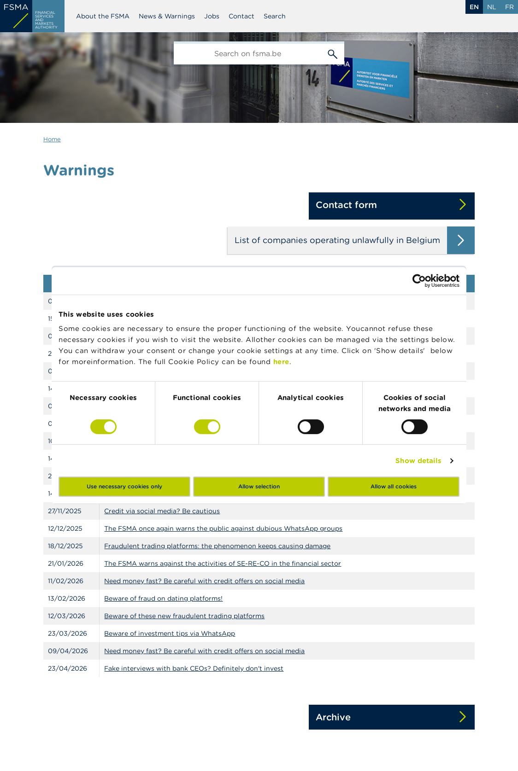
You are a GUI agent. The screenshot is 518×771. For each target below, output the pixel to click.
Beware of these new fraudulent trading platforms (184, 616)
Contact (241, 16)
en (474, 7)
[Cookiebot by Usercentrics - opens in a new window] (419, 281)
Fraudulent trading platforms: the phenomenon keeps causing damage (217, 546)
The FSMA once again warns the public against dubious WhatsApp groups (223, 528)
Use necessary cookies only (124, 486)
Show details (418, 460)
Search (275, 16)
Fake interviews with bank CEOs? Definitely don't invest (193, 668)
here (281, 361)
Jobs (211, 16)
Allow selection (259, 486)
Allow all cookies (394, 486)
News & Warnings (167, 16)
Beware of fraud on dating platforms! (163, 598)
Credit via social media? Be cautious (162, 511)
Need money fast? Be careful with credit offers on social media (204, 581)
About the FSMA (103, 16)
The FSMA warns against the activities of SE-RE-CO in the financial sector (222, 563)
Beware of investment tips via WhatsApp (169, 633)
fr (509, 7)
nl (491, 7)
